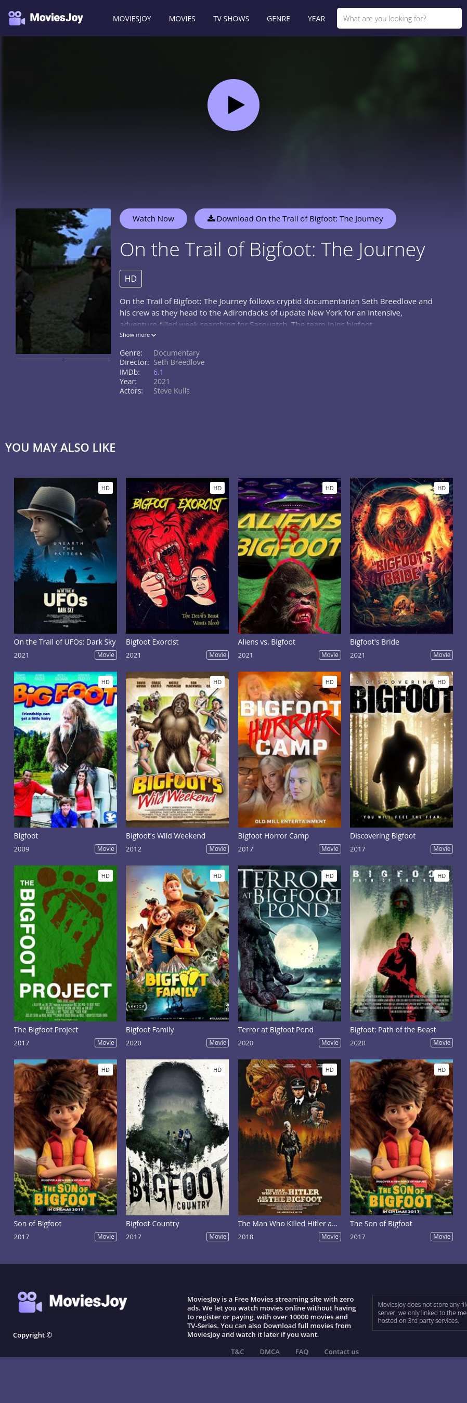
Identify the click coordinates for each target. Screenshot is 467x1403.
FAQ (302, 1351)
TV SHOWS (231, 18)
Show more (138, 334)
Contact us (342, 1351)
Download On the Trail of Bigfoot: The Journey (295, 218)
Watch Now (153, 218)
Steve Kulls (171, 391)
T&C (237, 1351)
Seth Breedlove (179, 362)
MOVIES (182, 18)
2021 (161, 381)
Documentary (176, 353)
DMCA (269, 1351)
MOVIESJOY (132, 18)
